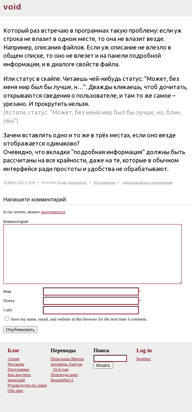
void (12, 6)
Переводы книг (64, 374)
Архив (13, 358)
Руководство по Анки (27, 385)
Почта (9, 300)
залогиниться (53, 211)
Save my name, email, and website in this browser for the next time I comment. (79, 319)
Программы (18, 369)
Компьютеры (77, 182)
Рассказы (16, 363)
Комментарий (15, 221)
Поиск (102, 350)
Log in (144, 350)
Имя (7, 291)
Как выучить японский (19, 377)
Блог (14, 350)
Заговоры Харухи (66, 363)
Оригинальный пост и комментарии (147, 182)
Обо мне (15, 390)
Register (143, 358)
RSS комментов (105, 182)
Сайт (7, 309)
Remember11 (62, 379)
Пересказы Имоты (67, 358)
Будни (62, 182)
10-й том (61, 369)
